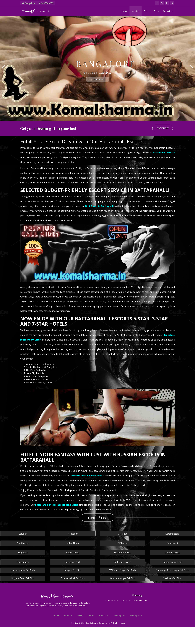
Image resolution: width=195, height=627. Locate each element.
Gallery (147, 11)
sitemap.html (136, 615)
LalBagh (23, 533)
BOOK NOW (163, 128)
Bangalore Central (172, 561)
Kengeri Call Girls (72, 570)
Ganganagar (23, 561)
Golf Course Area (122, 561)
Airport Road (72, 552)
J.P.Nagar (122, 533)
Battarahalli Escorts (164, 152)
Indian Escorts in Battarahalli (86, 475)
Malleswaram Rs (122, 552)
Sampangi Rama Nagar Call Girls (172, 570)
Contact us (168, 11)
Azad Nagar (23, 543)
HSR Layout (122, 543)
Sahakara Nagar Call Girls (122, 578)
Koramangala (172, 533)
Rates (156, 11)
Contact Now (97, 79)
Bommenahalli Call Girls (73, 578)
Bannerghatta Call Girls (23, 570)
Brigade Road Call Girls (22, 578)
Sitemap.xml (119, 615)
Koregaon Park (72, 561)
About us (135, 11)
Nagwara (22, 552)
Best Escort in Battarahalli (99, 206)
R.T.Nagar (73, 533)
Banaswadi (172, 543)
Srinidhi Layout (172, 552)
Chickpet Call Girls (172, 578)
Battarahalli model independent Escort (56, 504)
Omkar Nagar (73, 543)
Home (124, 11)
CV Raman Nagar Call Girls (122, 570)
